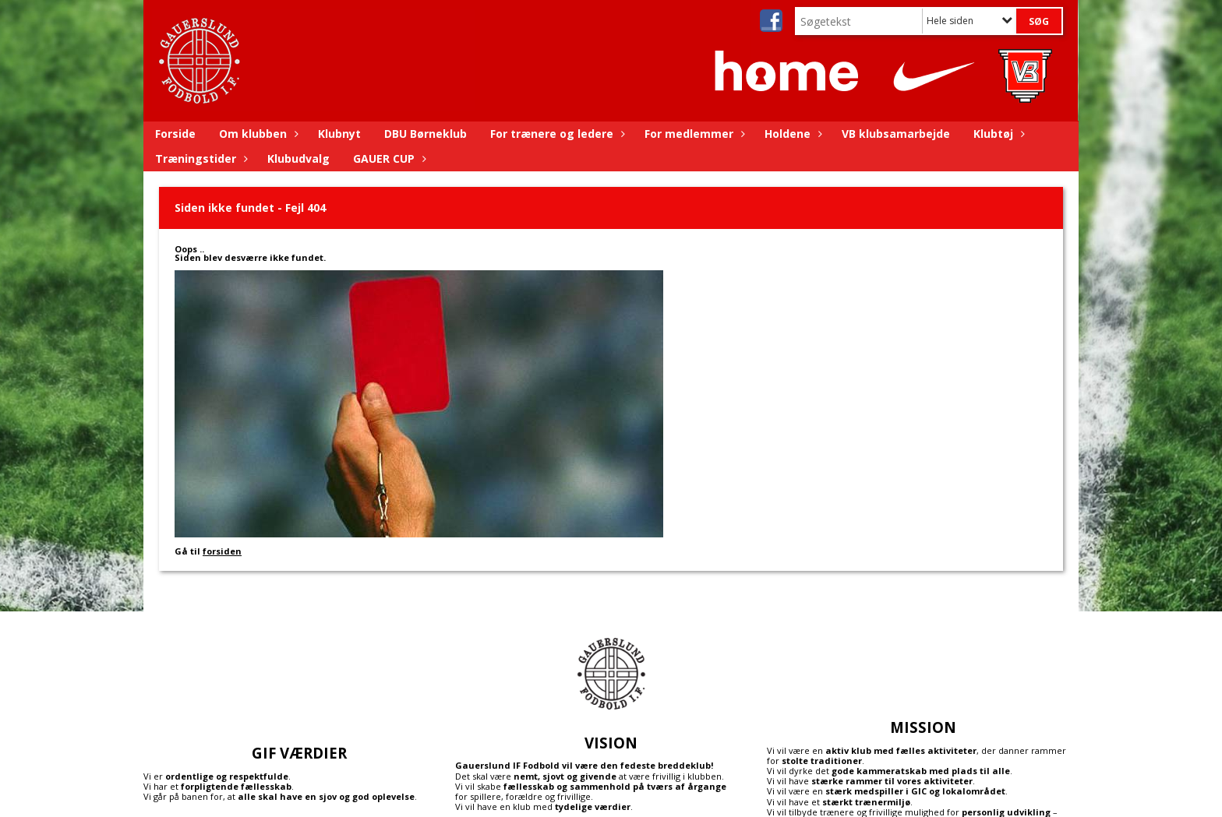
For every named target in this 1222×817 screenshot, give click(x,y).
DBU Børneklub (425, 133)
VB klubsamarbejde (896, 133)
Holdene (791, 133)
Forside (175, 133)
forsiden (222, 551)
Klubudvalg (298, 158)
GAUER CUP (387, 158)
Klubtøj (997, 133)
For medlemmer (693, 133)
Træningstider (199, 158)
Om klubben (257, 133)
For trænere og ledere (555, 133)
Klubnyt (339, 133)
